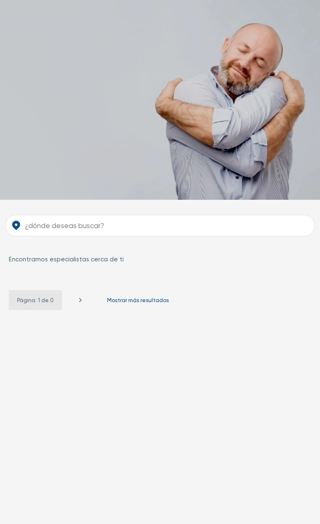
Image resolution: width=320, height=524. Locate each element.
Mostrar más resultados (138, 300)
